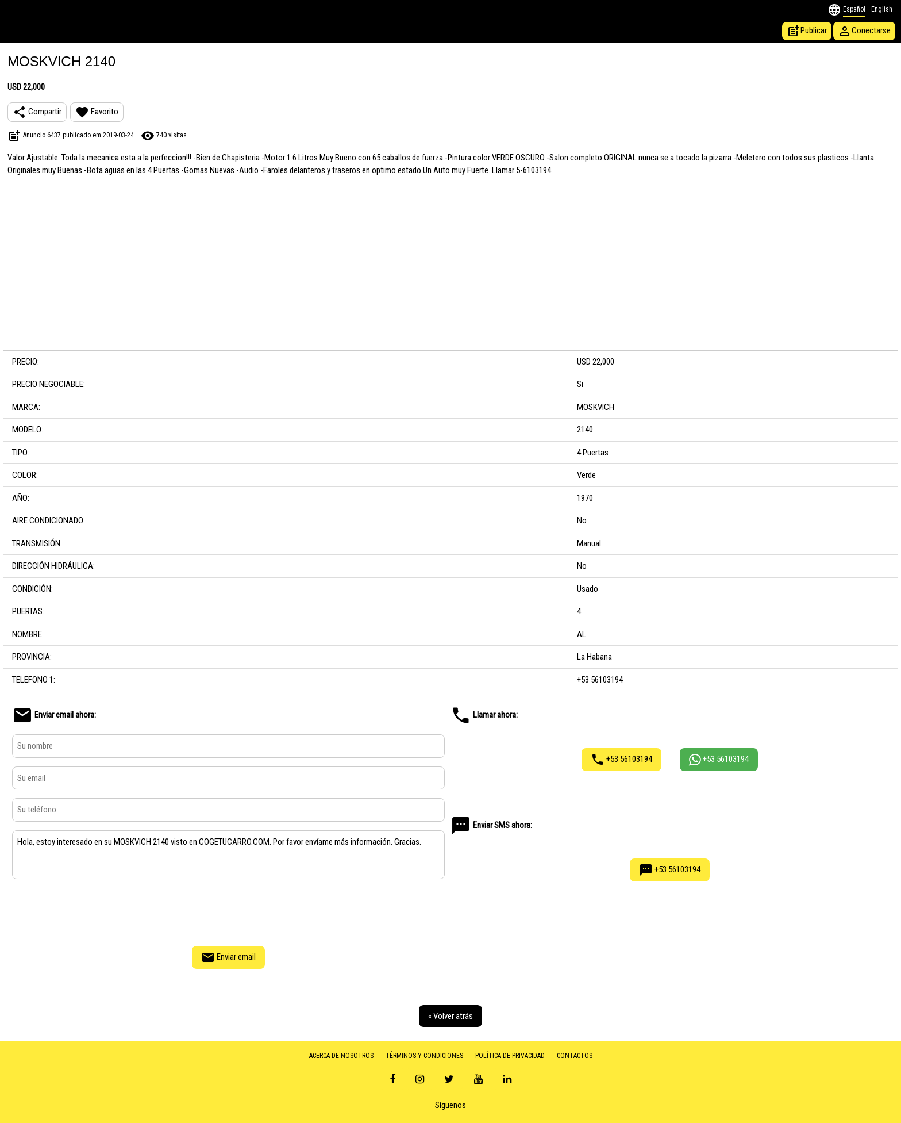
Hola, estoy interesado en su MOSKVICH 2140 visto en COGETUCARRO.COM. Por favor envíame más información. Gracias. (228, 855)
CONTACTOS (574, 1056)
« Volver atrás (450, 1016)
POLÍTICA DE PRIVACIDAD (510, 1056)
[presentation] (228, 910)
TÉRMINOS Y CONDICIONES (424, 1056)
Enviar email (228, 957)
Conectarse (864, 31)
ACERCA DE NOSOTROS (341, 1056)
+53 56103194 (621, 759)
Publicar (807, 31)
